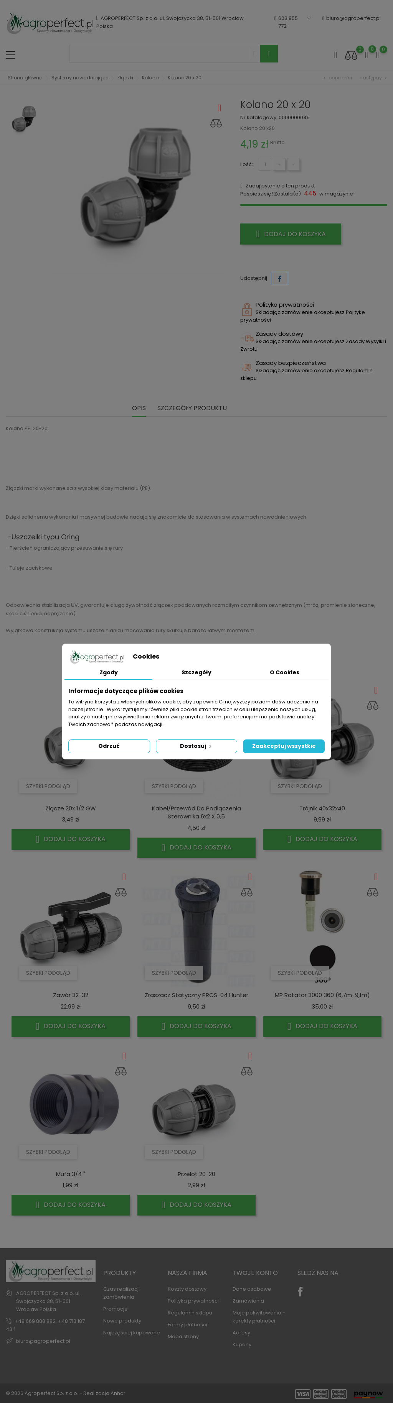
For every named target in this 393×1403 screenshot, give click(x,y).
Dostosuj (196, 746)
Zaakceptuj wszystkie (284, 746)
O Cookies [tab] (284, 672)
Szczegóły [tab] (196, 672)
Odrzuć (109, 746)
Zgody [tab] (108, 672)
